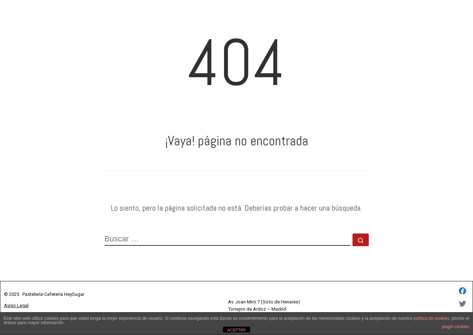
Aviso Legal (16, 305)
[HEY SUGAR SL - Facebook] (462, 292)
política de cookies (431, 318)
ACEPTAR (236, 330)
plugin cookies (455, 326)
